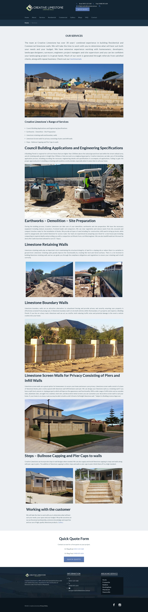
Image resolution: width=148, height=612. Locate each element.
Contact (94, 17)
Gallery (72, 17)
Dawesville (106, 592)
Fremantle (106, 582)
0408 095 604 (79, 553)
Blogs (80, 17)
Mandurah (106, 590)
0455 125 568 (73, 581)
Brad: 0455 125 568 (85, 3)
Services (42, 17)
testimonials (76, 59)
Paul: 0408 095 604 (102, 3)
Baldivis (105, 585)
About (34, 17)
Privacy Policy (44, 606)
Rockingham (107, 587)
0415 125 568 (79, 549)
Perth (105, 580)
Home (27, 17)
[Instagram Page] (120, 605)
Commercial (63, 17)
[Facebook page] (114, 605)
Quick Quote (82, 9)
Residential (52, 17)
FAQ (86, 17)
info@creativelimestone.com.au (86, 6)
